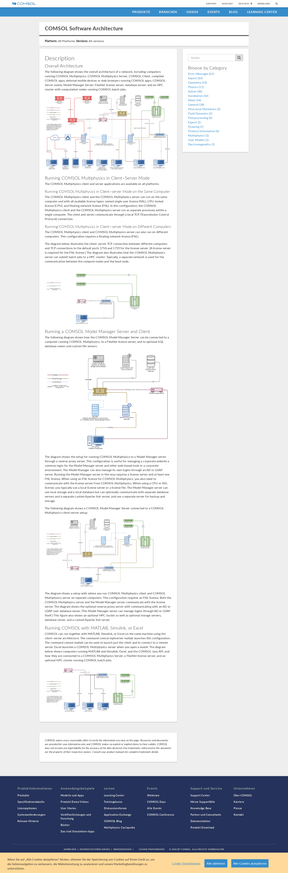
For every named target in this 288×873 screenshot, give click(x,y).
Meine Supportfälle (202, 802)
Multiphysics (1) (198, 135)
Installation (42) (198, 96)
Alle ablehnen (216, 863)
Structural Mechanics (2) (204, 109)
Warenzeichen (123, 849)
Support (211, 3)
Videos (192, 12)
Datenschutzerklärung (95, 849)
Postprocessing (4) (200, 118)
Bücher (65, 825)
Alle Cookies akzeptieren (250, 863)
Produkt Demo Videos (75, 802)
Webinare (153, 795)
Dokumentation (200, 821)
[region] (144, 863)
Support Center (200, 795)
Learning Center (262, 12)
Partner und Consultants (205, 814)
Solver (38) (195, 91)
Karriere (239, 802)
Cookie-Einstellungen (186, 863)
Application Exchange (118, 814)
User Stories (68, 808)
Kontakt (227, 3)
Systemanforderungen (31, 814)
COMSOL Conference (160, 814)
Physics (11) (196, 87)
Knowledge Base (201, 808)
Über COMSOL (243, 795)
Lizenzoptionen (27, 808)
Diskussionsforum (115, 808)
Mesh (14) (194, 100)
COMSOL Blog (113, 821)
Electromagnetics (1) (201, 144)
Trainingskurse (113, 802)
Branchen (168, 12)
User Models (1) (198, 140)
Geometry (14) (197, 82)
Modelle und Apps (72, 795)
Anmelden (264, 3)
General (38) (196, 104)
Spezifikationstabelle (31, 802)
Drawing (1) (195, 126)
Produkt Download (202, 827)
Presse (238, 808)
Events (214, 12)
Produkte (141, 12)
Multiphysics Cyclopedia (119, 827)
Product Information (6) (203, 131)
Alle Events (154, 808)
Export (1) (194, 122)
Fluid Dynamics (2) (200, 113)
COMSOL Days (156, 802)
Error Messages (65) (201, 73)
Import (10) (195, 78)
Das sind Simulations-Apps (78, 831)
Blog (233, 12)
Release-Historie (28, 821)
